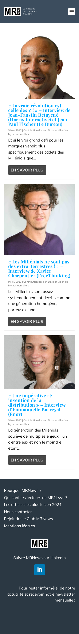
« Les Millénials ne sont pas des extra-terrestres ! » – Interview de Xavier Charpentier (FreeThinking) (39, 268)
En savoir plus (27, 170)
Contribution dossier (35, 130)
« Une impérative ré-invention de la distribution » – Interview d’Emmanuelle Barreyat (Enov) (37, 404)
